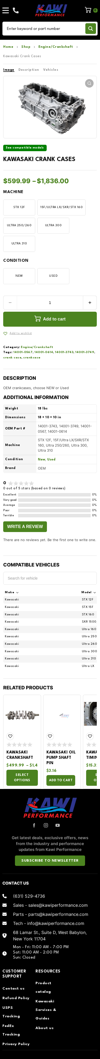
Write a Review (25, 526)
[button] (89, 83)
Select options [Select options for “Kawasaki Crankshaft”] (22, 777)
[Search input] (45, 28)
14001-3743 (64, 352)
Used (51, 459)
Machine (13, 192)
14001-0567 (23, 352)
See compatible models (25, 147)
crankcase (32, 357)
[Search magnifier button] (90, 28)
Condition (16, 261)
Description (28, 70)
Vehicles (50, 70)
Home (8, 47)
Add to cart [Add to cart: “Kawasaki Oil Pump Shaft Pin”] (61, 780)
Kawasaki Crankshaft (19, 755)
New (41, 459)
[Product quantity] (50, 302)
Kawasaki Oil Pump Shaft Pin (61, 758)
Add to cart (54, 319)
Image (8, 70)
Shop (25, 47)
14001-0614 (43, 352)
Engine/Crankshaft (55, 47)
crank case (12, 357)
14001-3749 (84, 352)
